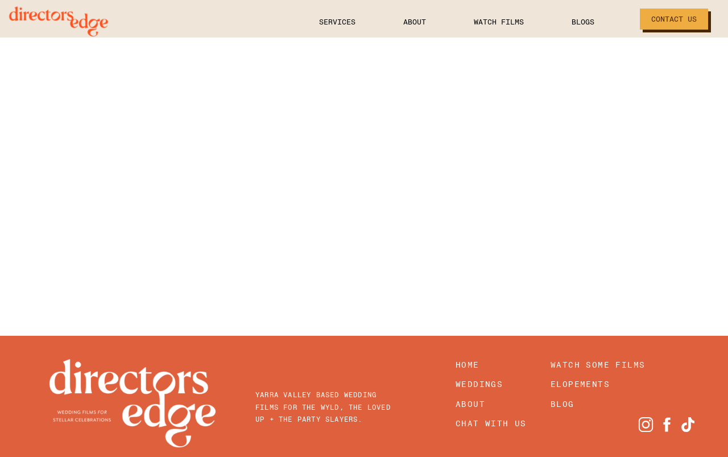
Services (326, 22)
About (404, 22)
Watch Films (488, 22)
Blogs (572, 22)
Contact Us (674, 19)
